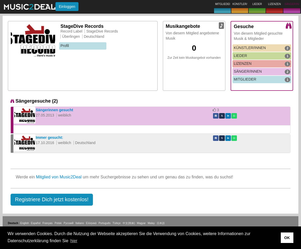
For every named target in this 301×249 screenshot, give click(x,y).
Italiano (79, 223)
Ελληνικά (91, 223)
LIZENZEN (262, 63)
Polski (58, 223)
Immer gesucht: (49, 137)
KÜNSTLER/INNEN (262, 48)
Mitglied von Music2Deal (58, 177)
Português (104, 223)
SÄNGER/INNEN (262, 71)
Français (48, 223)
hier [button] (73, 241)
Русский (68, 223)
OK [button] (287, 238)
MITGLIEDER (262, 79)
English (24, 223)
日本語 (161, 223)
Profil (64, 46)
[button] (52, 200)
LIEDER (262, 56)
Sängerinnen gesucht (54, 110)
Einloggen (67, 6)
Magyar (141, 223)
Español (35, 223)
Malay (151, 223)
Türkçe (117, 223)
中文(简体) (129, 223)
